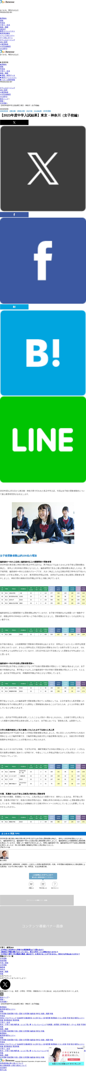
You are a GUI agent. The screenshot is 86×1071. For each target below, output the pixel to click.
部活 (72, 1018)
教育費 (2, 1009)
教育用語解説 (5, 33)
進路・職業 (4, 27)
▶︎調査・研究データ (7, 75)
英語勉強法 (8, 1020)
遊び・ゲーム (71, 1024)
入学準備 (62, 1024)
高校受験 (3, 961)
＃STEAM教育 (5, 46)
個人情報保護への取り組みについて (13, 1065)
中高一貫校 (4, 963)
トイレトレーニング (39, 1024)
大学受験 (3, 965)
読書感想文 (28, 1018)
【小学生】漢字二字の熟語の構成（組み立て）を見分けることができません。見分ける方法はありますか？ (40, 954)
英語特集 (16, 1020)
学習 (68, 1018)
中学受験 (3, 958)
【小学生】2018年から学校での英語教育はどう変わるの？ (22, 950)
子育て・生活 (5, 25)
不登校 (83, 1024)
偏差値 (2, 967)
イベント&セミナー (7, 35)
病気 (12, 1024)
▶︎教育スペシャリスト (8, 77)
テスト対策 (62, 1018)
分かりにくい (55, 888)
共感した (31, 888)
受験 (1, 20)
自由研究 (20, 1018)
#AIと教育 (3, 42)
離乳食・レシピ (20, 1024)
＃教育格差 (4, 44)
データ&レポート (6, 38)
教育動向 (3, 18)
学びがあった (43, 888)
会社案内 (3, 1068)
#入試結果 (38, 111)
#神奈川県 (21, 111)
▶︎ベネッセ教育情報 (7, 80)
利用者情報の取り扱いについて (11, 1063)
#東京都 (13, 111)
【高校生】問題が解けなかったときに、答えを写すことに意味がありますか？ (29, 952)
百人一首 (41, 1018)
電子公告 (3, 1070)
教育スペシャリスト (7, 31)
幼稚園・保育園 (53, 1024)
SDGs (2, 1018)
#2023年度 (4, 111)
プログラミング (11, 1018)
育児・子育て (5, 1024)
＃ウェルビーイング (7, 40)
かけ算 (35, 1018)
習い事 (28, 1024)
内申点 (2, 969)
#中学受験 (47, 111)
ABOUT (3, 29)
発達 (78, 1024)
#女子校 (29, 111)
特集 (1, 974)
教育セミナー (10, 1009)
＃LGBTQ (3, 49)
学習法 (2, 23)
